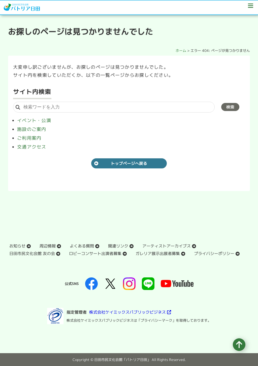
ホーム (181, 50)
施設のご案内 (31, 129)
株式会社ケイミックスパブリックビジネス (127, 312)
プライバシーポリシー (214, 253)
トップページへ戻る (129, 163)
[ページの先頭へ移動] (239, 344)
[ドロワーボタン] (250, 7)
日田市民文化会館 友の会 (32, 253)
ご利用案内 (29, 138)
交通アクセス (31, 147)
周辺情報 (48, 246)
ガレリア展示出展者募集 (158, 253)
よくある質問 (82, 246)
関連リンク (118, 246)
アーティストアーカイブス (166, 246)
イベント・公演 (34, 120)
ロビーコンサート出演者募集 (95, 253)
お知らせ (17, 246)
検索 (230, 107)
